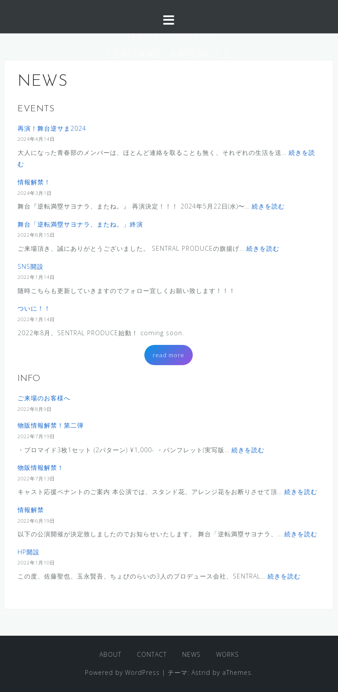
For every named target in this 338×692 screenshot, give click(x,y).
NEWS (191, 654)
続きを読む (268, 206)
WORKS (227, 654)
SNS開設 (31, 266)
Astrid (200, 672)
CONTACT (152, 654)
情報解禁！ (34, 182)
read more (168, 355)
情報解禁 (31, 509)
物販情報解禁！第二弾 (51, 425)
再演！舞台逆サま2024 (52, 128)
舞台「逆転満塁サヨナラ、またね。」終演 (80, 224)
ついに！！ (34, 308)
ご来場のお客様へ (44, 398)
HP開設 (29, 552)
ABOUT (110, 654)
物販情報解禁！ (41, 467)
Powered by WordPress (122, 672)
